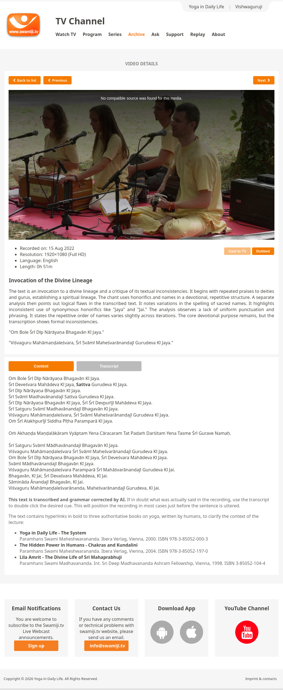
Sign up (36, 646)
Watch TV (66, 34)
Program (92, 34)
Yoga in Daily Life (206, 7)
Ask (155, 34)
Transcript (108, 366)
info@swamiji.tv (107, 646)
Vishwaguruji (248, 7)
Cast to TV (237, 251)
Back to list (24, 80)
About (218, 34)
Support (175, 34)
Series (115, 34)
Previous (57, 80)
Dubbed (263, 251)
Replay (197, 34)
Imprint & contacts (261, 678)
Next (264, 80)
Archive (136, 34)
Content (41, 366)
